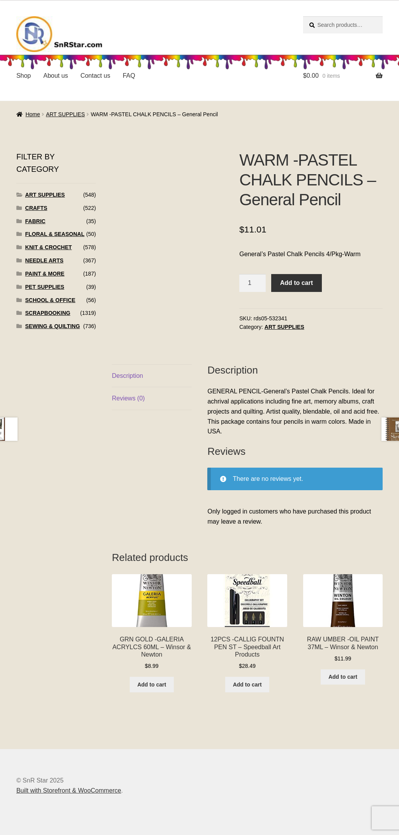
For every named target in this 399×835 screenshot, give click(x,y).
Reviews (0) (128, 398)
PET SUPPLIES (44, 287)
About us (55, 75)
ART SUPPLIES (65, 114)
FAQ (129, 75)
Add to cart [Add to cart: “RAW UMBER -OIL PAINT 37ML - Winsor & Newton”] (342, 677)
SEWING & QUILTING (52, 326)
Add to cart (296, 282)
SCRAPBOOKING (48, 313)
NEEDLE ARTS (44, 260)
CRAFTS (36, 208)
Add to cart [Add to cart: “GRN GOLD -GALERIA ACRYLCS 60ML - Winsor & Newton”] (151, 684)
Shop (23, 75)
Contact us (95, 75)
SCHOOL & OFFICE (50, 300)
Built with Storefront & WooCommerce (68, 790)
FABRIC (35, 221)
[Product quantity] (252, 283)
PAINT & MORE (45, 274)
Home (32, 114)
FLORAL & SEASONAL (55, 234)
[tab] (151, 376)
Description (127, 375)
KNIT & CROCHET (48, 247)
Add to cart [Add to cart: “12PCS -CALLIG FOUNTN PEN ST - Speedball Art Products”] (247, 684)
